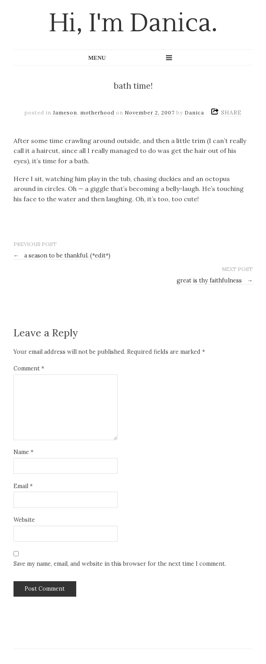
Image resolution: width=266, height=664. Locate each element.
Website (24, 519)
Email (23, 486)
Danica (194, 112)
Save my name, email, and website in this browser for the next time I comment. (119, 563)
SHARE (231, 112)
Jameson (65, 112)
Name (23, 452)
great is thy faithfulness (215, 280)
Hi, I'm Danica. (133, 23)
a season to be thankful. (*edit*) (61, 255)
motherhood (97, 112)
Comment (28, 368)
